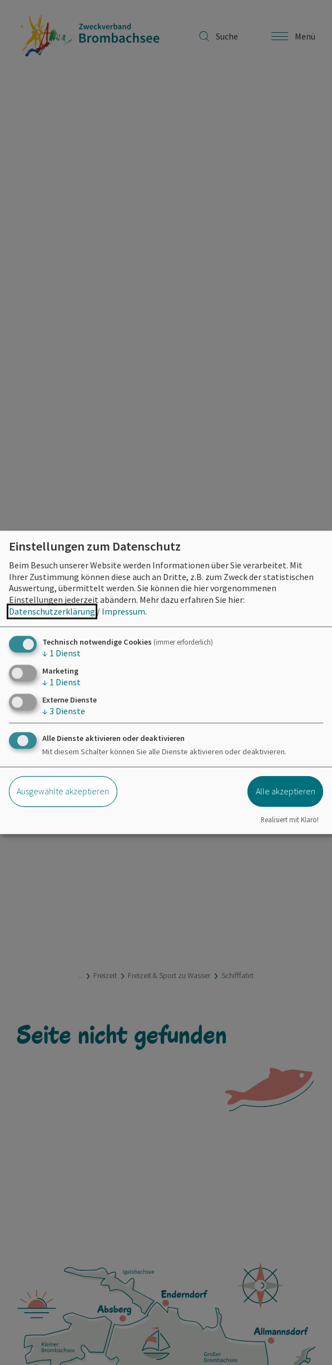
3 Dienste (63, 711)
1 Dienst (61, 653)
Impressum (123, 611)
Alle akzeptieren (285, 791)
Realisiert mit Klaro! (290, 819)
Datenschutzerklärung (52, 611)
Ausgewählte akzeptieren (63, 791)
